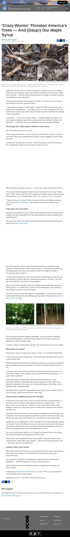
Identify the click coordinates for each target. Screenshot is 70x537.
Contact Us (57, 516)
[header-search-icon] (55, 2)
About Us (42, 520)
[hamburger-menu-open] (4, 2)
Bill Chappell (12, 40)
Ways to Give (57, 524)
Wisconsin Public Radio (20, 202)
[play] (4, 8)
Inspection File (43, 524)
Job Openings (57, 520)
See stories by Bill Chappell (11, 496)
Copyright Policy (44, 516)
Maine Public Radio (20, 223)
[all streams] (67, 8)
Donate (63, 2)
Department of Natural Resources (27, 471)
